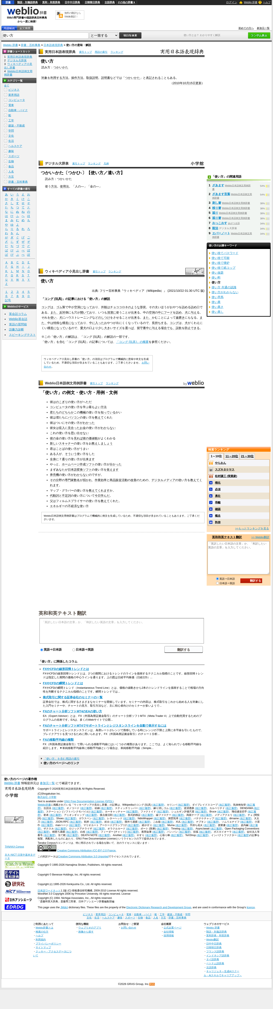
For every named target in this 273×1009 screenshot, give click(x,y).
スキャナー (66, 443)
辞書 (8, 2)
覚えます (113, 469)
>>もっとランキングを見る (252, 528)
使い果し (218, 311)
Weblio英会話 (18, 319)
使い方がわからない (225, 292)
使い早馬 (218, 297)
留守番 (141, 328)
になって (86, 307)
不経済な (74, 506)
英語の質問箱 (18, 324)
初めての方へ (246, 28)
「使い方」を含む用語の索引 (62, 758)
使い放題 (218, 272)
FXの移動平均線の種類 (58, 739)
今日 (98, 495)
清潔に (111, 312)
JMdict (64, 907)
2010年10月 (181, 83)
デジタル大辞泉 (57, 163)
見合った (74, 428)
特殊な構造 (60, 323)
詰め (185, 307)
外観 (104, 307)
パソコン (74, 417)
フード (168, 312)
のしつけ (104, 317)
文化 (11, 135)
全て (6, 85)
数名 (77, 480)
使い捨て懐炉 (220, 262)
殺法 (215, 228)
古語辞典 (110, 2)
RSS (152, 984)
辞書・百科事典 (30, 45)
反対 (62, 312)
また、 (54, 312)
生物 (11, 161)
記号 (8, 300)
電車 (11, 105)
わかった (89, 422)
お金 (83, 428)
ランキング (116, 51)
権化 (218, 482)
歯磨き (180, 317)
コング (45, 307)
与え (194, 312)
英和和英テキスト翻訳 (62, 613)
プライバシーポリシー (48, 943)
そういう (71, 454)
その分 (54, 480)
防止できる (192, 328)
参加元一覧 (263, 28)
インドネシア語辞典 (217, 955)
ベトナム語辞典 (215, 963)
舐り (215, 212)
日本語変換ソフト (80, 469)
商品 (113, 480)
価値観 (93, 438)
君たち (54, 412)
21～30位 (247, 456)
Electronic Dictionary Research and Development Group (158, 907)
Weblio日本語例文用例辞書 (66, 383)
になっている (62, 328)
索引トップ (85, 51)
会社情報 (169, 931)
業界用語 (13, 94)
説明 (95, 77)
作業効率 (101, 480)
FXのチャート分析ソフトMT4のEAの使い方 (72, 711)
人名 (11, 171)
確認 (218, 509)
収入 (62, 428)
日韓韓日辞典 (92, 2)
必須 (218, 489)
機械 (83, 412)
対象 (44, 77)
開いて (84, 312)
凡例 (106, 163)
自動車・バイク (18, 110)
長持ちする (159, 323)
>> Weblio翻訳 (260, 537)
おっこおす (219, 223)
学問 (11, 130)
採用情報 (169, 935)
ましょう (107, 443)
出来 (134, 312)
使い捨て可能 (220, 258)
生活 (11, 140)
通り (65, 459)
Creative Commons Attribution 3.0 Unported (83, 856)
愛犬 (83, 328)
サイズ (117, 328)
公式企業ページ (173, 927)
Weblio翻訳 (212, 939)
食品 (11, 166)
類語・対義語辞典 (27, 2)
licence (251, 907)
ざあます (218, 185)
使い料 (216, 277)
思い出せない (80, 433)
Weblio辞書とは (44, 927)
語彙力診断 (16, 329)
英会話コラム (18, 314)
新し (53, 443)
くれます (104, 490)
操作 (74, 77)
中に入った (96, 323)
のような (134, 307)
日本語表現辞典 (53, 45)
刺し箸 (216, 202)
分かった (116, 464)
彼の (53, 438)
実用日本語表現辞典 (60, 52)
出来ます (89, 459)
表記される (153, 77)
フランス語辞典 (215, 951)
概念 (218, 515)
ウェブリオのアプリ (89, 927)
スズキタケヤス (224, 469)
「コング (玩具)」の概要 (132, 342)
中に (161, 312)
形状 (143, 307)
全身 (53, 459)
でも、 (171, 328)
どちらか (68, 412)
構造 (50, 328)
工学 (11, 120)
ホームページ (71, 464)
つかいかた (60, 67)
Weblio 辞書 (250, 2)
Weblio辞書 (44, 804)
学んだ (105, 495)
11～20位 (231, 456)
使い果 (216, 302)
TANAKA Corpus (14, 846)
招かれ (87, 480)
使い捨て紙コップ (223, 267)
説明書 (105, 77)
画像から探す (86, 931)
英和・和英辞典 (51, 2)
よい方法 (101, 407)
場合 (164, 328)
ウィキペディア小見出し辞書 (67, 271)
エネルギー (57, 506)
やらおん (220, 462)
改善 (133, 480)
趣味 (11, 151)
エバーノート (221, 233)
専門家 (69, 480)
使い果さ (218, 307)
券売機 (54, 474)
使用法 (64, 186)
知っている (108, 412)
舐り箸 (216, 218)
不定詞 (66, 495)
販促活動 (122, 480)
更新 (199, 83)
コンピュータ (59, 407)
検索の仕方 (42, 931)
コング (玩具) (53, 298)
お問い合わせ (128, 927)
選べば (129, 328)
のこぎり (62, 402)
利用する (56, 77)
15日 (192, 83)
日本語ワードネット (49, 890)
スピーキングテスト (22, 334)
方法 (65, 77)
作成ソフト (87, 464)
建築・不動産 (16, 125)
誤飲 (179, 328)
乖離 (218, 502)
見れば (78, 438)
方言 (11, 176)
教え (95, 443)
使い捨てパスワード (225, 253)
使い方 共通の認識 (224, 287)
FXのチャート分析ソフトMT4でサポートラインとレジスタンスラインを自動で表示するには (104, 725)
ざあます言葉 (221, 194)
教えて (99, 417)
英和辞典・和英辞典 (217, 935)
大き (107, 328)
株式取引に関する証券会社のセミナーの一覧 (73, 697)
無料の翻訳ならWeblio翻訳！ (72, 14)
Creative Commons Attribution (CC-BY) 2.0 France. (86, 850)
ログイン (231, 2)
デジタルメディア (163, 480)
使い (53, 317)
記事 (71, 298)
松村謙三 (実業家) (226, 476)
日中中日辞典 (72, 2)
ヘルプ (267, 2)
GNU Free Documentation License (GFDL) (88, 801)
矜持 (218, 522)
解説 (107, 298)
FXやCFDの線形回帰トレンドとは (66, 669)
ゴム (59, 307)
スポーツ (13, 156)
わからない (108, 428)
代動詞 (54, 495)
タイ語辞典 (212, 959)
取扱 (89, 77)
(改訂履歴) (158, 804)
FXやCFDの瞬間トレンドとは (63, 683)
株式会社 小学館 (47, 797)
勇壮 (218, 495)
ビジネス (13, 89)
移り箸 (216, 208)
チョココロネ (119, 307)
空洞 (77, 307)
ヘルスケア (15, 146)
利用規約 (41, 939)
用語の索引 (101, 51)
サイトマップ (43, 947)
